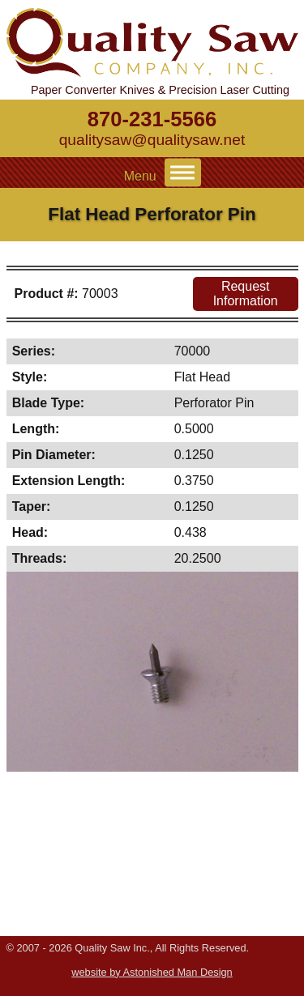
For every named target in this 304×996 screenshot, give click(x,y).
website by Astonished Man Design (151, 972)
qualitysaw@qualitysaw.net (152, 139)
